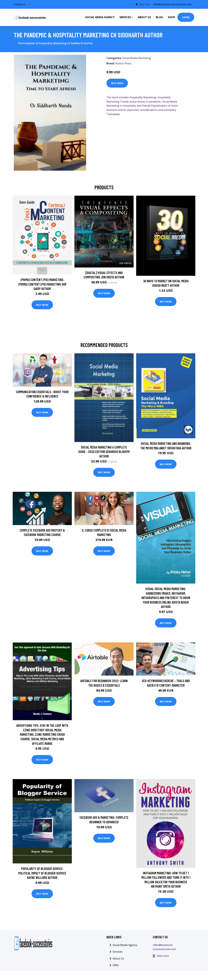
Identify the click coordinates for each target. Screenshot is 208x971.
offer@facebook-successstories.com (172, 4)
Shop (171, 17)
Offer (185, 17)
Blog (159, 17)
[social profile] (28, 4)
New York (145, 4)
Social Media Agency (100, 17)
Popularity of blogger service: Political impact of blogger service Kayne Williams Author (42, 873)
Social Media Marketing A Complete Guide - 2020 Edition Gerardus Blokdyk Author (104, 451)
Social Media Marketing (136, 58)
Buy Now (117, 83)
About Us (144, 17)
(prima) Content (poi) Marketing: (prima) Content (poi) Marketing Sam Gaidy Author (42, 284)
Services (118, 951)
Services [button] (125, 17)
